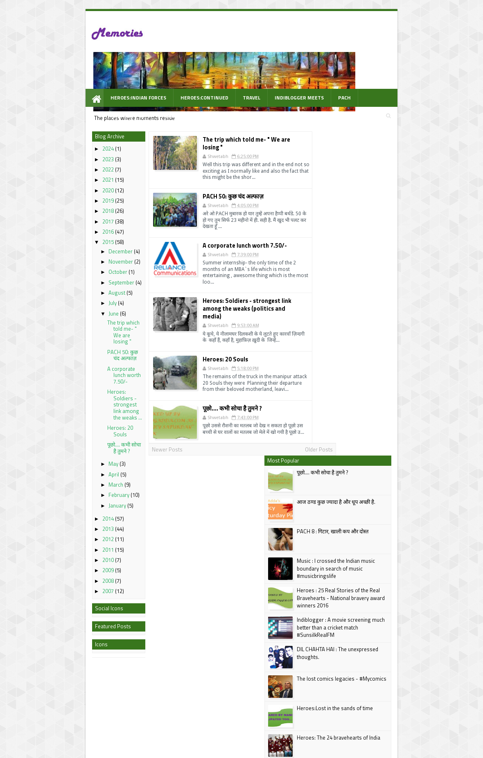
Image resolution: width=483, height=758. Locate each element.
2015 (64, 216)
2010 (64, 533)
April (70, 448)
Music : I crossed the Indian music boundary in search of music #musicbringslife (379, 217)
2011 (64, 523)
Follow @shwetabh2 (334, 523)
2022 (64, 143)
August (73, 266)
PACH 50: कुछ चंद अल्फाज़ (78, 328)
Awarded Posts (340, 70)
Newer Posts (125, 412)
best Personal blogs (67, 750)
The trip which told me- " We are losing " (79, 305)
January (74, 479)
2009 (64, 543)
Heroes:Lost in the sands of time (378, 357)
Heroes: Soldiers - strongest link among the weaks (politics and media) (229, 267)
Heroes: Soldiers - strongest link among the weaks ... (80, 378)
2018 (64, 184)
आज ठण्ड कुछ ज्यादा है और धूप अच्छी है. (379, 151)
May (70, 437)
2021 (64, 153)
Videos (383, 70)
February (75, 469)
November (77, 235)
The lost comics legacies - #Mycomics (385, 328)
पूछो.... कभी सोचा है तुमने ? (80, 421)
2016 (64, 205)
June (70, 287)
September (78, 256)
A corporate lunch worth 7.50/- (80, 348)
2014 (64, 492)
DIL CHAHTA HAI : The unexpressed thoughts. (381, 302)
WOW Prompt (83, 88)
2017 (64, 195)
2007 (64, 564)
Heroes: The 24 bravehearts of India (382, 387)
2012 (64, 512)
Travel (207, 70)
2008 (64, 554)
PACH (299, 70)
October (74, 245)
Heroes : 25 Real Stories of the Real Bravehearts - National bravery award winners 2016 (384, 246)
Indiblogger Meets (254, 70)
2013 (64, 502)
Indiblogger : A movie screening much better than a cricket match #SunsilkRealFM (384, 276)
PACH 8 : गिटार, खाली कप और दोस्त (376, 180)
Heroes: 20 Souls (76, 404)
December (77, 225)
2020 (64, 164)
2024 (64, 122)
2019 (64, 174)
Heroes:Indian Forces (94, 70)
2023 (64, 133)
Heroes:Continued (160, 70)
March (72, 458)
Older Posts (286, 412)
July (69, 276)
